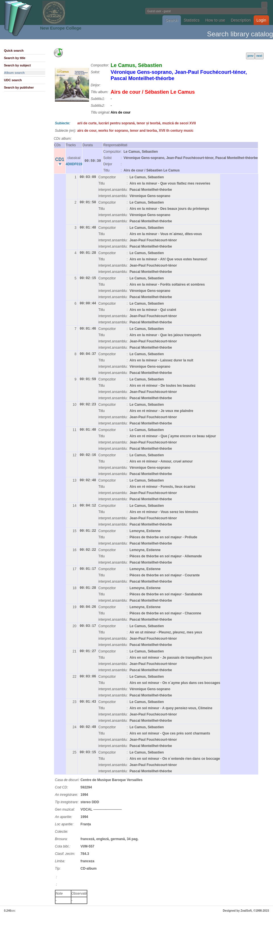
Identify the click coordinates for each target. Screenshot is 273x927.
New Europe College (60, 28)
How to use (215, 20)
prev (250, 55)
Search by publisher (19, 87)
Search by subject (17, 65)
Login (261, 20)
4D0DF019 (74, 164)
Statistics (192, 20)
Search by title (14, 58)
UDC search (13, 80)
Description (241, 20)
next (259, 55)
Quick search (14, 50)
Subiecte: (62, 123)
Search (171, 20)
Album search (14, 72)
